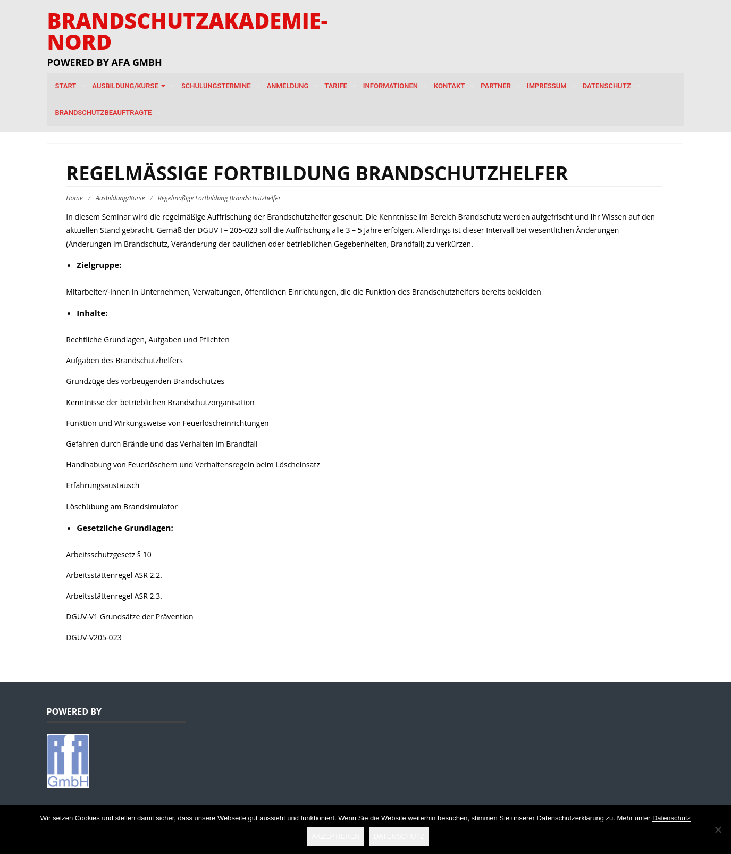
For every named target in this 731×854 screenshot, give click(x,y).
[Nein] (717, 829)
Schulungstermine (216, 86)
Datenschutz (607, 86)
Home (74, 198)
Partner (496, 86)
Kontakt (449, 86)
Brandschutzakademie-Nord (187, 31)
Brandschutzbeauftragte (103, 112)
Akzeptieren (335, 836)
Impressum (547, 86)
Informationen (390, 86)
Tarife (335, 86)
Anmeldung (288, 86)
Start (66, 86)
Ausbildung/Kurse (128, 86)
